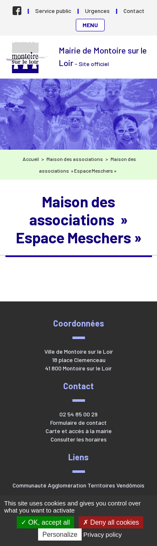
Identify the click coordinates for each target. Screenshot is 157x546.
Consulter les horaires (79, 439)
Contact (134, 10)
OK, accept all (45, 522)
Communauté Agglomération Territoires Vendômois (78, 485)
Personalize (59, 534)
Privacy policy (102, 534)
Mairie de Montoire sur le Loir (28, 57)
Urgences (97, 10)
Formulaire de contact (78, 422)
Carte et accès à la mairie (79, 430)
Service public (53, 10)
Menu (90, 24)
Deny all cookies (111, 522)
